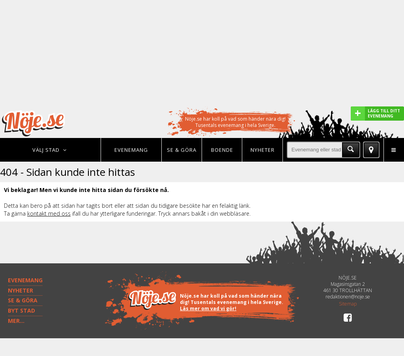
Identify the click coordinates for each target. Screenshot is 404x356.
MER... (16, 320)
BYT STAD (21, 310)
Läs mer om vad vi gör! (208, 308)
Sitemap (348, 304)
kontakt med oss (49, 213)
